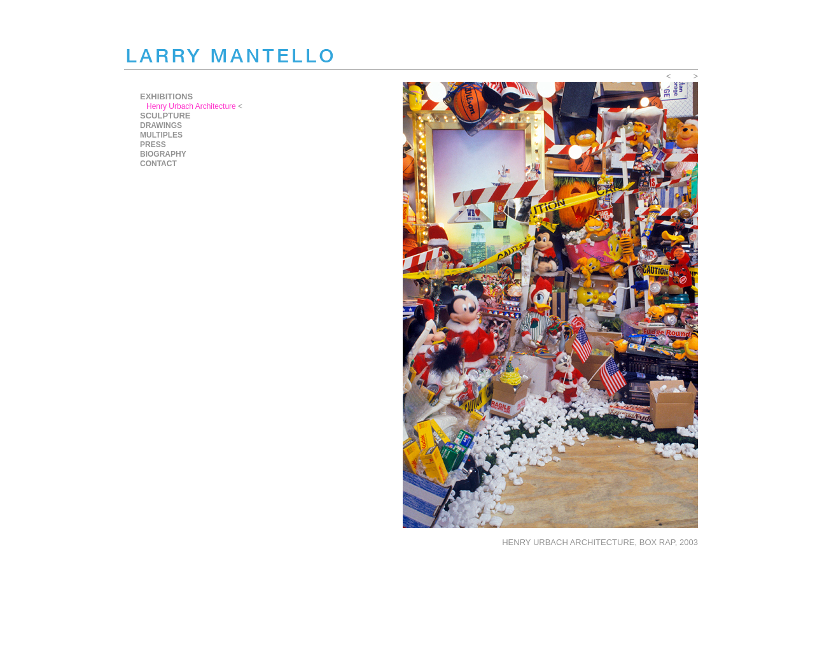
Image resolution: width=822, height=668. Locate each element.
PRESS (153, 144)
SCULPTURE (165, 115)
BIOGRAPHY (163, 154)
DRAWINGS (161, 125)
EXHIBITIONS (166, 96)
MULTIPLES (161, 135)
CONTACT (158, 163)
